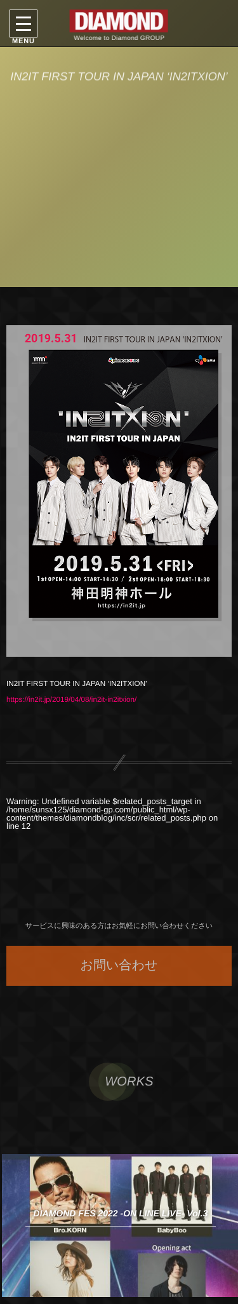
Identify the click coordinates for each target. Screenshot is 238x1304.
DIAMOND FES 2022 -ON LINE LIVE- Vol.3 (121, 1213)
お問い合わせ (119, 965)
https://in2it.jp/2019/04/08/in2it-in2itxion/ (71, 700)
